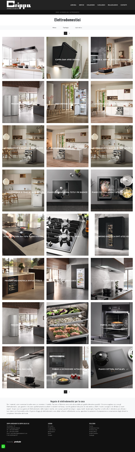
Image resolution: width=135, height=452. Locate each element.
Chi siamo (50, 426)
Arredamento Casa (94, 428)
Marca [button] (54, 28)
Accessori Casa (64, 12)
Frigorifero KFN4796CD (23, 325)
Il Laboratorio (51, 428)
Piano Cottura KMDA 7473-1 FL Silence (112, 192)
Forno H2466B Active (111, 325)
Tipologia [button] (66, 28)
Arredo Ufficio (93, 431)
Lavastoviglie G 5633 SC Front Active (23, 148)
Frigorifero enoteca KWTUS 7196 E (23, 281)
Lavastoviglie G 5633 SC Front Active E (111, 148)
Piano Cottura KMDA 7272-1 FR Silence (67, 192)
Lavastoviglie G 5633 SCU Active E (111, 104)
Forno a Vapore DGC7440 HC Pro (67, 325)
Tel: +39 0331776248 (12, 431)
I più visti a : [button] (78, 28)
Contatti (124, 5)
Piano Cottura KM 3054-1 (67, 237)
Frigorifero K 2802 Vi (67, 281)
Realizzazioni (113, 5)
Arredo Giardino (93, 433)
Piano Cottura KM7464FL (112, 369)
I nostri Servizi (52, 430)
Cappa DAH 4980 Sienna (67, 60)
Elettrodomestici (74, 12)
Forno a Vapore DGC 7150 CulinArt (111, 60)
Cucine (91, 426)
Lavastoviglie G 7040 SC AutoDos (23, 192)
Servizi (81, 5)
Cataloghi (101, 5)
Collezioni (91, 5)
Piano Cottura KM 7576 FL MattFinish (23, 237)
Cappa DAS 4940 (112, 281)
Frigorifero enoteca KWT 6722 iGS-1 (112, 237)
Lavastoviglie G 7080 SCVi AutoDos (67, 148)
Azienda (73, 5)
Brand (49, 433)
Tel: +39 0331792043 (12, 430)
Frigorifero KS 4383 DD (23, 104)
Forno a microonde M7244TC (67, 369)
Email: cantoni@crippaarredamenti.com (17, 433)
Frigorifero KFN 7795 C (67, 104)
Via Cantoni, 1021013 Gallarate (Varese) (13, 427)
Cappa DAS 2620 (23, 369)
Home (57, 12)
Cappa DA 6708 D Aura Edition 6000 (23, 60)
